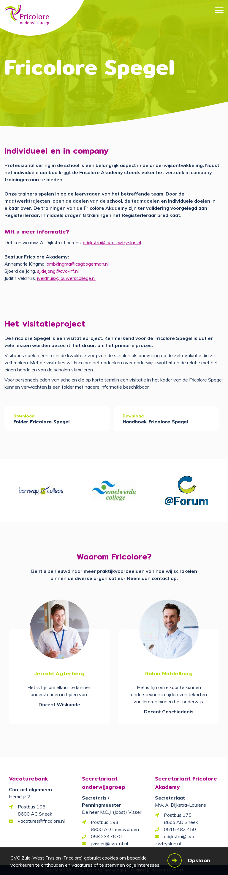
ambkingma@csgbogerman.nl (78, 264)
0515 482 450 (180, 829)
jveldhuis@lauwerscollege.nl (66, 278)
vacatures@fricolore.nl (41, 821)
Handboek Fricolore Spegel (155, 421)
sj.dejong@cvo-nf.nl (58, 271)
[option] (40, 491)
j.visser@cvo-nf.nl (109, 843)
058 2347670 (106, 836)
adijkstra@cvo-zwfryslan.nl (112, 242)
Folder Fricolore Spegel (41, 421)
